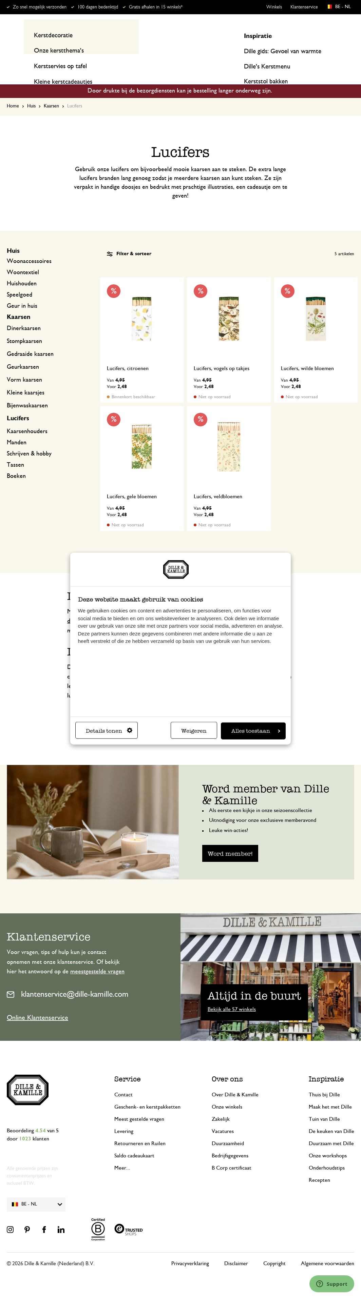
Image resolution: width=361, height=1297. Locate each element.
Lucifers (18, 406)
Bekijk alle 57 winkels (232, 996)
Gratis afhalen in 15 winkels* (156, 7)
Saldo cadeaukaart (134, 1143)
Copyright (274, 1250)
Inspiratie (310, 62)
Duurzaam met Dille (331, 1130)
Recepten (342, 62)
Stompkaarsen (24, 328)
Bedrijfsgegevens (230, 1143)
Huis (31, 93)
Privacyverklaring (190, 1250)
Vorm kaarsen (24, 367)
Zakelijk (221, 1106)
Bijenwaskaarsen (27, 393)
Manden (16, 430)
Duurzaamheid (228, 1130)
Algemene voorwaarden (327, 1250)
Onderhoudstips (327, 1155)
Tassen (15, 452)
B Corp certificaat (231, 1155)
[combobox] (177, 34)
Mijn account (326, 35)
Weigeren (194, 731)
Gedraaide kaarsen (30, 341)
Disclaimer (236, 1250)
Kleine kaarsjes (25, 380)
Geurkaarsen (23, 354)
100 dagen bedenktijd (97, 7)
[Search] (252, 34)
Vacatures (223, 1118)
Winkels (274, 7)
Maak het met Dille (330, 1094)
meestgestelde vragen (97, 958)
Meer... (122, 1155)
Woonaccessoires (29, 248)
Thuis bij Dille (324, 1082)
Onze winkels (227, 1094)
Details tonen (109, 731)
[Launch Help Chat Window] (331, 1283)
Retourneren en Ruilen (140, 1130)
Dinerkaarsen (24, 315)
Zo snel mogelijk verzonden (39, 7)
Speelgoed (19, 282)
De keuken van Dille (331, 1118)
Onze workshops (328, 1143)
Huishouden (22, 271)
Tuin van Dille (324, 1106)
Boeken (16, 463)
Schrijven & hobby (29, 441)
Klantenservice (304, 7)
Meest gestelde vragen (139, 1106)
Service (127, 1066)
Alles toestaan (255, 731)
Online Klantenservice (37, 1004)
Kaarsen (51, 93)
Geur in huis (22, 293)
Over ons (227, 1066)
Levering (123, 1118)
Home (13, 93)
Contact (123, 1082)
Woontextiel (23, 260)
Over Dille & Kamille (235, 1082)
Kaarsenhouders (27, 419)
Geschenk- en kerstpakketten (147, 1094)
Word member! (230, 840)
